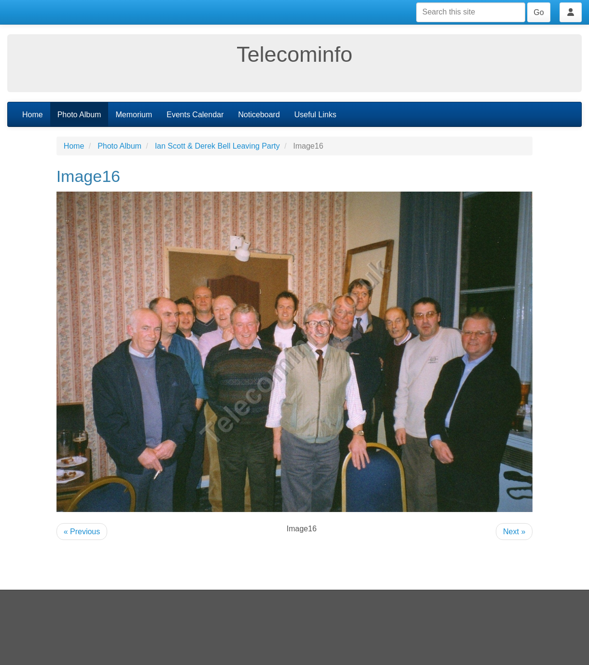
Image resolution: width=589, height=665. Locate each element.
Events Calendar (195, 115)
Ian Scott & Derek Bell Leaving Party (217, 146)
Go (538, 12)
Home (32, 115)
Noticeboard (259, 115)
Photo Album (79, 115)
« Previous (82, 531)
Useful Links (315, 115)
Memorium (133, 115)
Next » (514, 531)
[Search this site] (470, 12)
